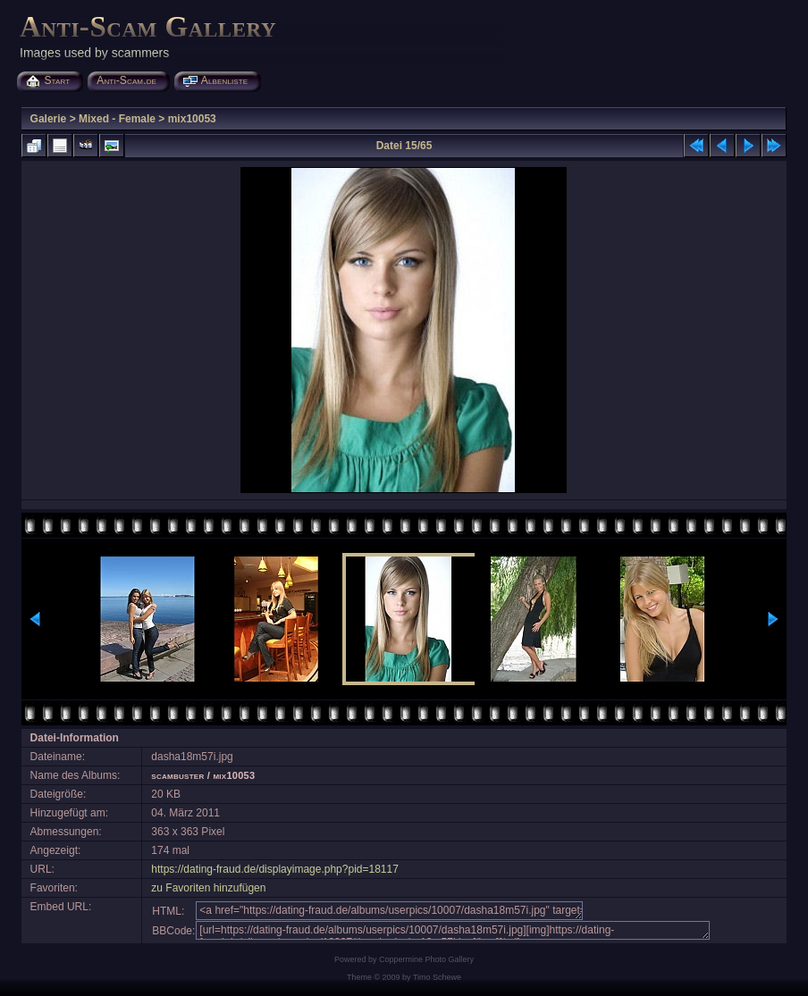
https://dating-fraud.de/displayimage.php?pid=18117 (275, 869)
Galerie (48, 119)
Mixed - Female (117, 119)
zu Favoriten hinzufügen (208, 888)
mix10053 (192, 119)
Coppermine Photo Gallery (426, 959)
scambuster (177, 775)
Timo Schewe (437, 977)
